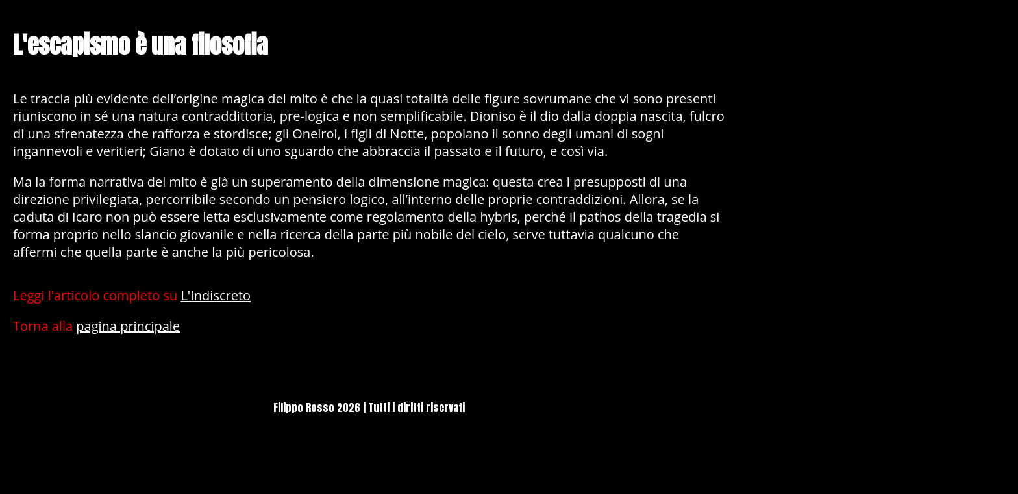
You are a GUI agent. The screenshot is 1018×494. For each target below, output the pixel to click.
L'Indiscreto (215, 295)
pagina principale (128, 326)
